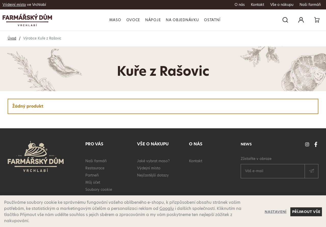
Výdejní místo (14, 4)
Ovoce (133, 19)
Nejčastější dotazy (153, 175)
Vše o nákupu (281, 4)
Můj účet (92, 182)
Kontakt (257, 4)
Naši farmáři (310, 4)
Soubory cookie (98, 189)
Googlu (166, 208)
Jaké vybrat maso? (153, 160)
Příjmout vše (306, 211)
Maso (115, 19)
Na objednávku (182, 19)
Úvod (12, 38)
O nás (240, 4)
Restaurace (94, 168)
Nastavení (276, 211)
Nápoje (153, 19)
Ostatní (212, 19)
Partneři (92, 175)
